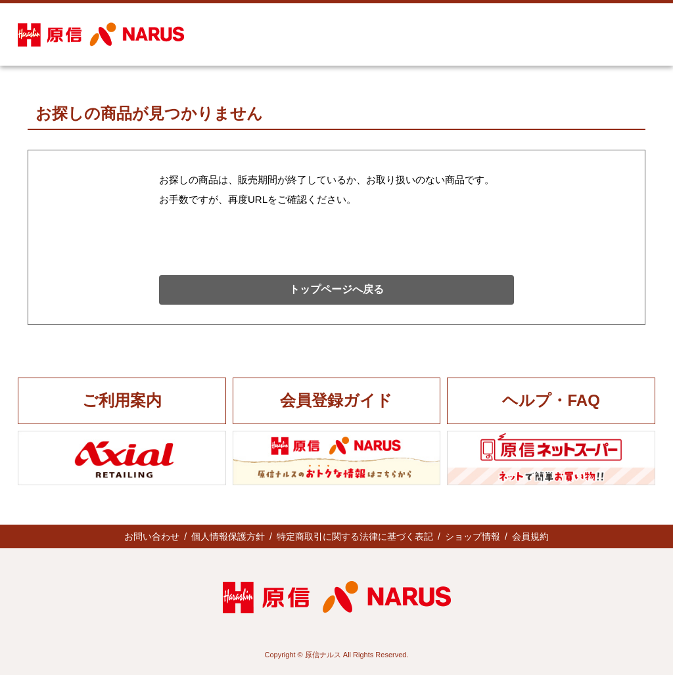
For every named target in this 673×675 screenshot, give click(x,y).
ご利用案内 (122, 400)
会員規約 (530, 536)
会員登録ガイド (336, 400)
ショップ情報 (472, 536)
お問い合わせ (151, 536)
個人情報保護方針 (228, 536)
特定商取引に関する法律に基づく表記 (355, 536)
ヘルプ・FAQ (550, 400)
